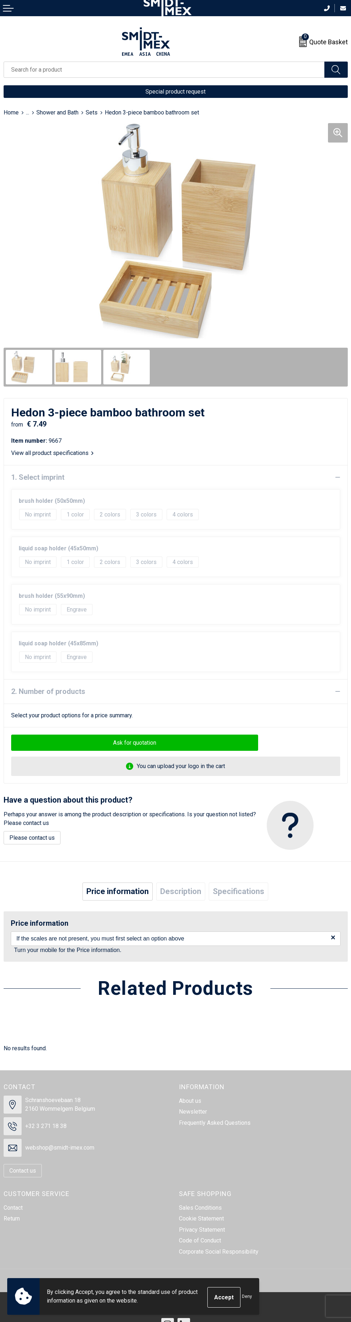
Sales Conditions (200, 1207)
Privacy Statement (202, 1229)
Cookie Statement (201, 1218)
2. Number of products (48, 691)
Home (11, 112)
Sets (92, 112)
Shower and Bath (57, 112)
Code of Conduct (200, 1240)
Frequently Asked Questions (215, 1122)
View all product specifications (52, 453)
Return (12, 1218)
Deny (247, 1297)
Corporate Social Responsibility (218, 1251)
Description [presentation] (180, 891)
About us (190, 1100)
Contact (13, 1207)
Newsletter (193, 1111)
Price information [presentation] (117, 891)
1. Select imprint (37, 477)
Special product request (175, 91)
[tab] (117, 892)
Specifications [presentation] (238, 891)
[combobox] (164, 70)
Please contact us (32, 837)
